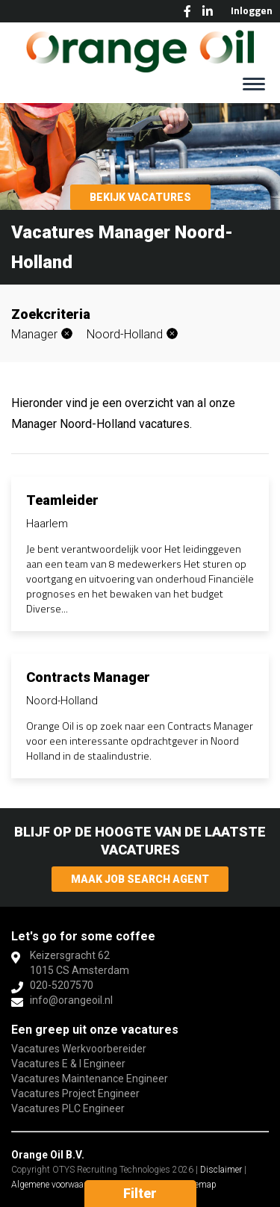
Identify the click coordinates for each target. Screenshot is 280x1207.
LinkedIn (207, 11)
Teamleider (62, 500)
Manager (34, 334)
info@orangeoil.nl (71, 1000)
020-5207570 (61, 985)
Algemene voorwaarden (56, 1184)
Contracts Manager (88, 677)
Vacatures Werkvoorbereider (78, 1049)
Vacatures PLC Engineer (68, 1108)
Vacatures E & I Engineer (68, 1064)
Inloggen (252, 10)
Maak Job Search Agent (140, 879)
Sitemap (200, 1184)
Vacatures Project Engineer (75, 1093)
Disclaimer (221, 1169)
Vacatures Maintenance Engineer (89, 1079)
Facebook (187, 11)
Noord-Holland (125, 334)
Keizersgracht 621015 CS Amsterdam (79, 962)
